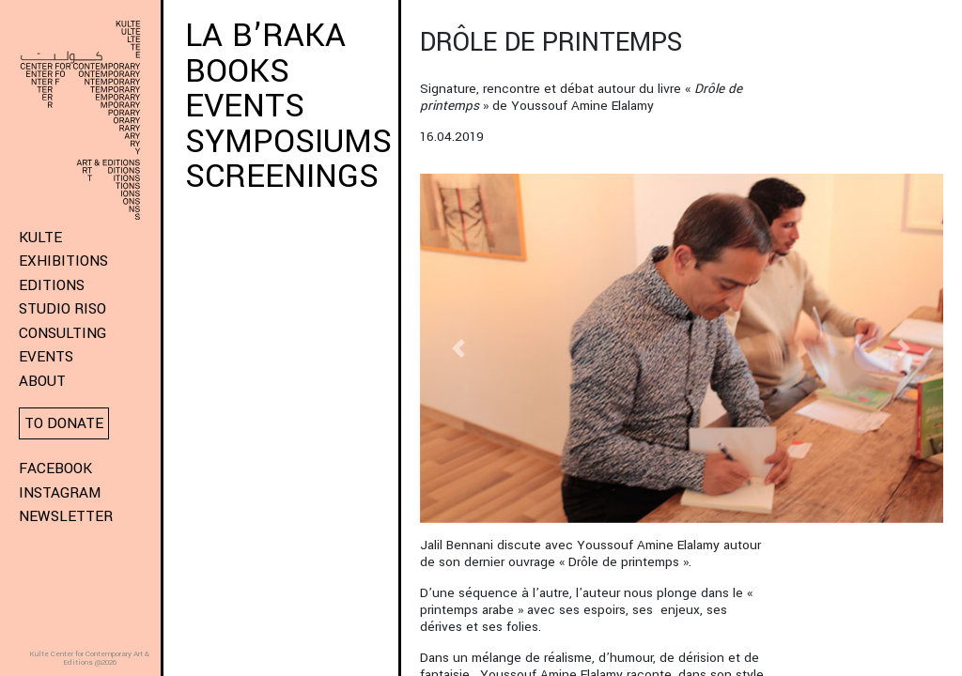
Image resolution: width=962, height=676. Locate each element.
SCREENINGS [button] (282, 176)
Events (46, 356)
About (42, 381)
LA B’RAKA (270, 35)
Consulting (62, 333)
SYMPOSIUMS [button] (288, 141)
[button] (459, 348)
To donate (63, 423)
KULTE (40, 237)
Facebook (55, 468)
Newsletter (66, 516)
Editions (52, 285)
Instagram (60, 493)
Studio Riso (62, 309)
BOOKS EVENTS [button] (244, 89)
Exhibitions (63, 261)
